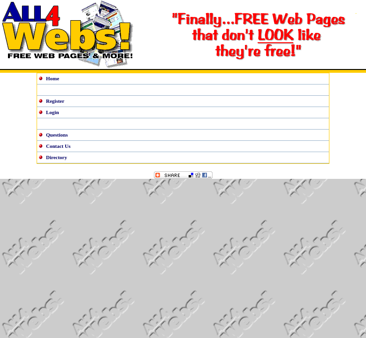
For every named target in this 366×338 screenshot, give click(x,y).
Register (55, 101)
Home (52, 78)
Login (52, 112)
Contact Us (58, 146)
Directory (56, 157)
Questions (57, 135)
